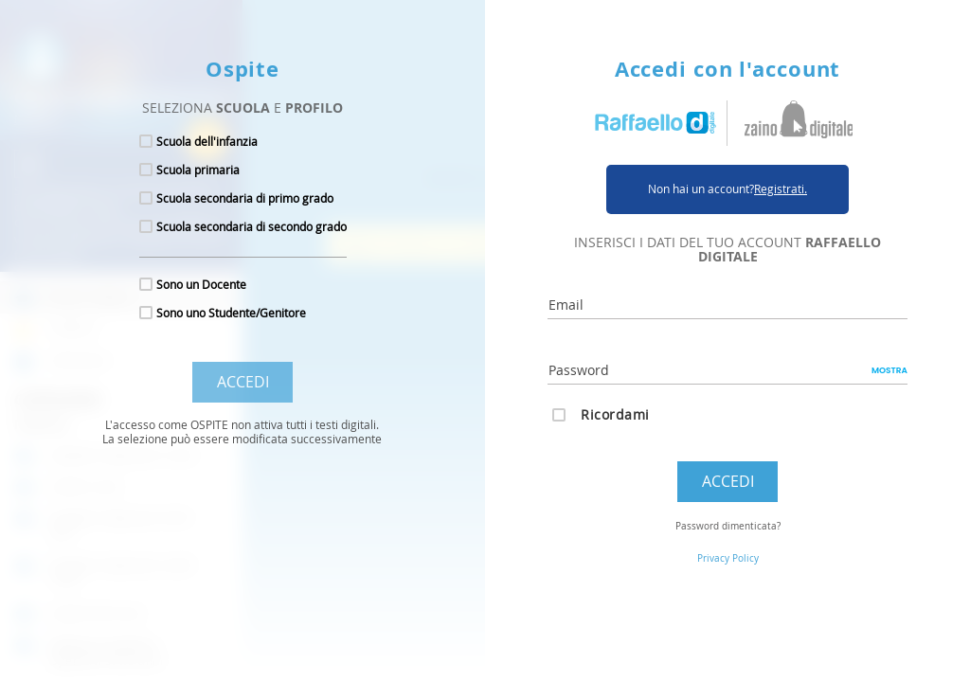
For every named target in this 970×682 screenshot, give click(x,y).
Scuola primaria (198, 169)
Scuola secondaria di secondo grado (251, 226)
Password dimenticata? (728, 526)
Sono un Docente (201, 284)
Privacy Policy (728, 558)
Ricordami (615, 414)
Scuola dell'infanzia (207, 141)
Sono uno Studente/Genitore (231, 312)
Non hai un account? (727, 189)
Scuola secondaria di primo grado (244, 198)
